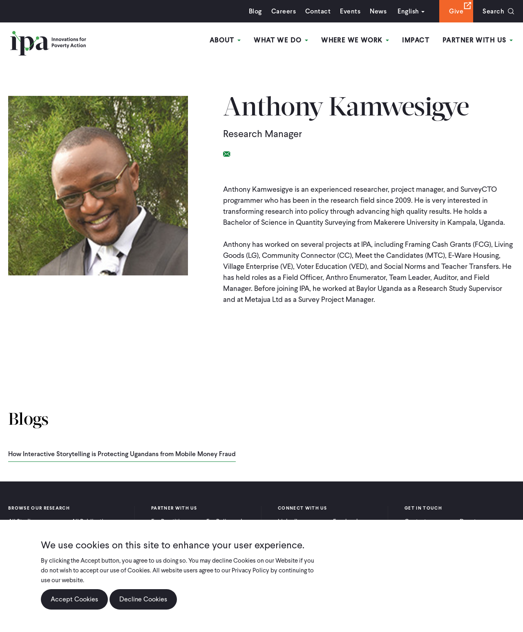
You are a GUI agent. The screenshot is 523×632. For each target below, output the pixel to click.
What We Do (281, 40)
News (378, 11)
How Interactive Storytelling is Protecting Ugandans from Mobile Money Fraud (122, 454)
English (408, 11)
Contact (318, 11)
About (225, 40)
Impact (415, 40)
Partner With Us (478, 40)
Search (493, 11)
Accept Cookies (74, 599)
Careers (283, 11)
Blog (255, 11)
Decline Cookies (143, 599)
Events (350, 11)
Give (456, 11)
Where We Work (355, 40)
